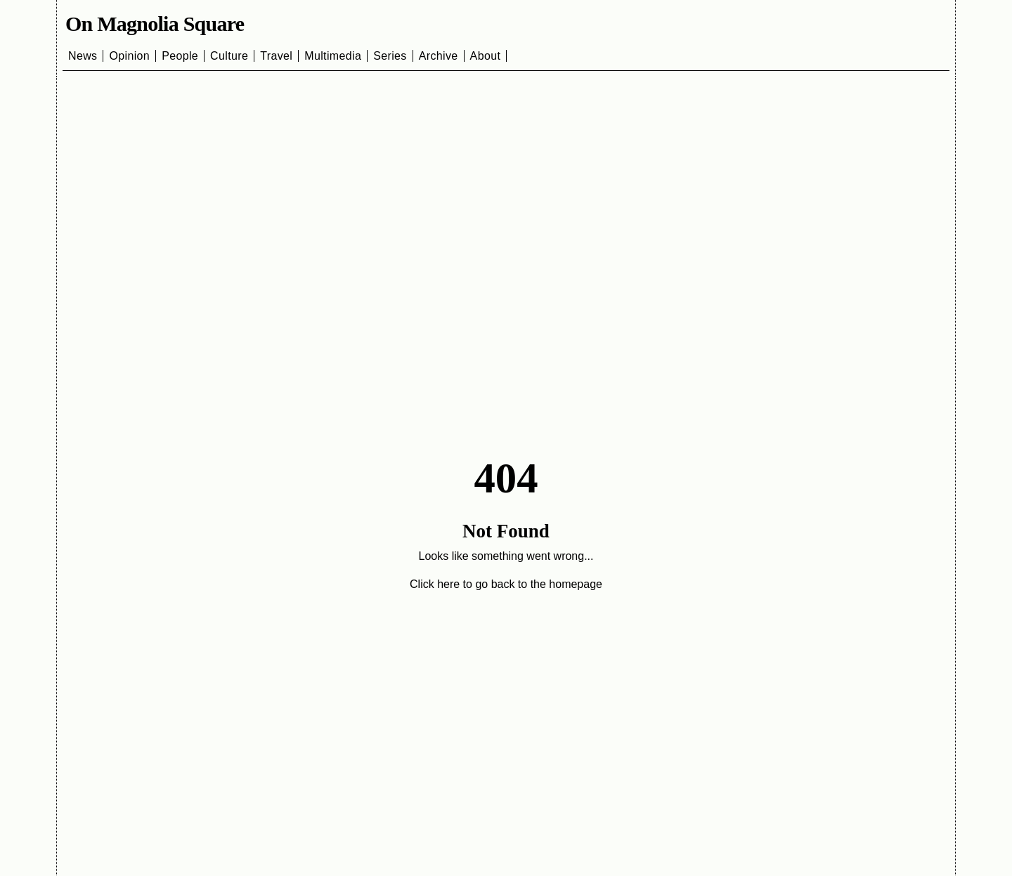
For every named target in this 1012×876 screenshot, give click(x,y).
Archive (438, 56)
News (82, 56)
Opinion (129, 56)
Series (390, 56)
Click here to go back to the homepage (506, 584)
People (180, 56)
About (485, 56)
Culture (229, 56)
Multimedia (332, 56)
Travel (276, 56)
